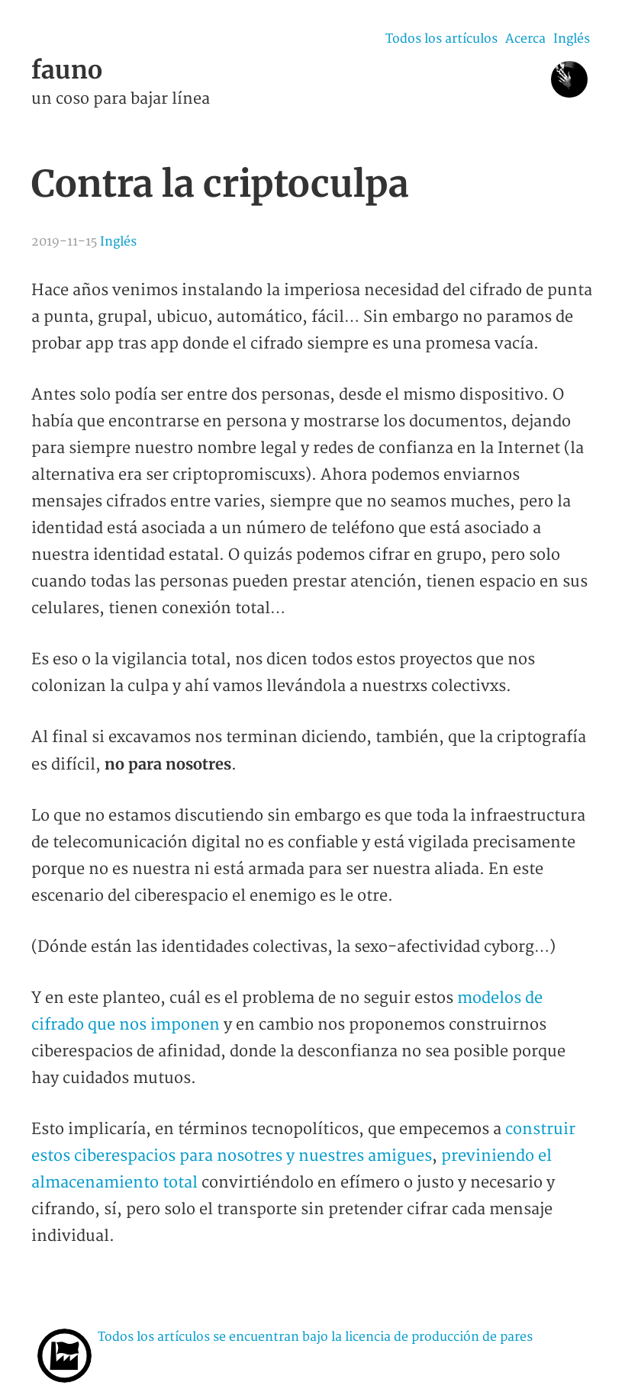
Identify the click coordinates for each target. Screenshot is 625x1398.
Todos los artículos (441, 39)
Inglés (571, 39)
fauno (66, 70)
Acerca (525, 39)
